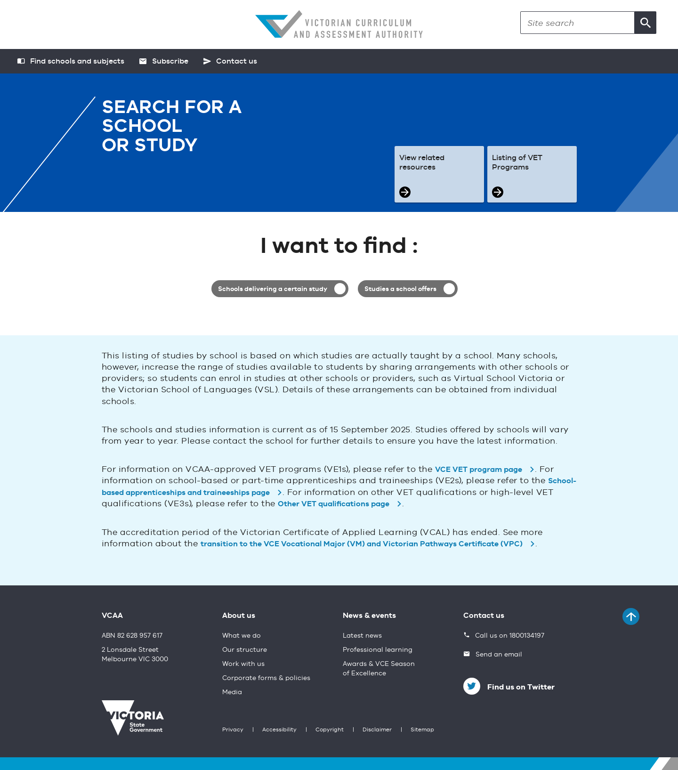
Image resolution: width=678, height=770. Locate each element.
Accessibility (279, 730)
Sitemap (422, 730)
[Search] (577, 22)
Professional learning (377, 650)
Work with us (243, 664)
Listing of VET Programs (517, 162)
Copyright (329, 730)
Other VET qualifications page (333, 504)
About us (238, 616)
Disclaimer (377, 730)
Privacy (232, 730)
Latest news (362, 635)
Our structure (244, 650)
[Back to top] (630, 616)
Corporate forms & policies (266, 678)
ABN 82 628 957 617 (132, 635)
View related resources (421, 162)
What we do (241, 635)
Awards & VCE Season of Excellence (379, 669)
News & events (369, 616)
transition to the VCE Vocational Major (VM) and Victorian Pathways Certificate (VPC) (362, 544)
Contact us (483, 616)
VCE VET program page (478, 470)
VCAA (112, 616)
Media (232, 692)
